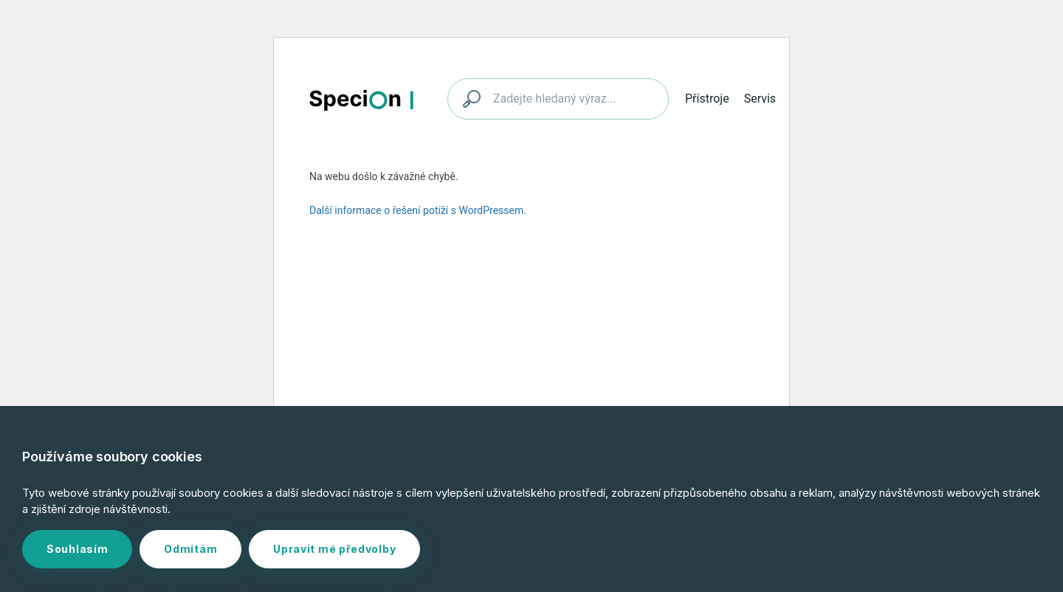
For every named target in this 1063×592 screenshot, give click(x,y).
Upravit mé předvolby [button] (334, 549)
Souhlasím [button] (77, 549)
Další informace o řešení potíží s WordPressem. (417, 210)
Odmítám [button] (190, 549)
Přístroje (707, 99)
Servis (760, 99)
